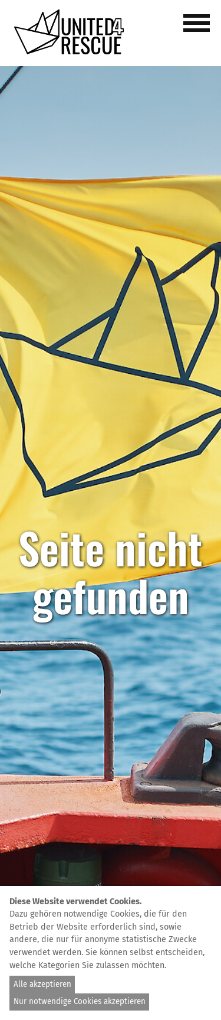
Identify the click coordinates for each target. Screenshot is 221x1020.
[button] (198, 29)
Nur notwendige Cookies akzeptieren (80, 1001)
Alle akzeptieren (42, 984)
